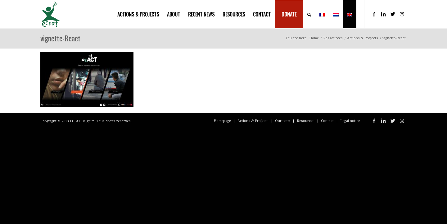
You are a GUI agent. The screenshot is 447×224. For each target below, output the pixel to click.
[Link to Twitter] (392, 14)
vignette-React (60, 38)
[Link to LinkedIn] (383, 14)
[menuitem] (138, 14)
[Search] (309, 14)
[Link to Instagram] (402, 14)
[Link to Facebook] (374, 14)
